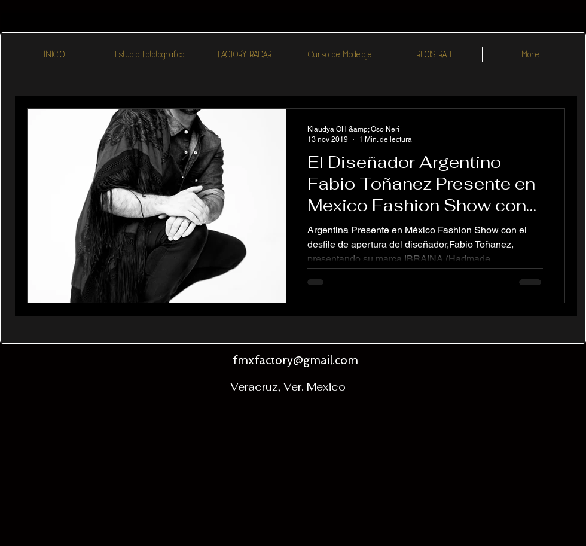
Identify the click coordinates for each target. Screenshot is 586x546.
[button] (244, 54)
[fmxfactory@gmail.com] (295, 361)
